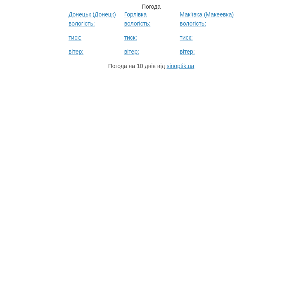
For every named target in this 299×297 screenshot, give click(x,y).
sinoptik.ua (180, 66)
